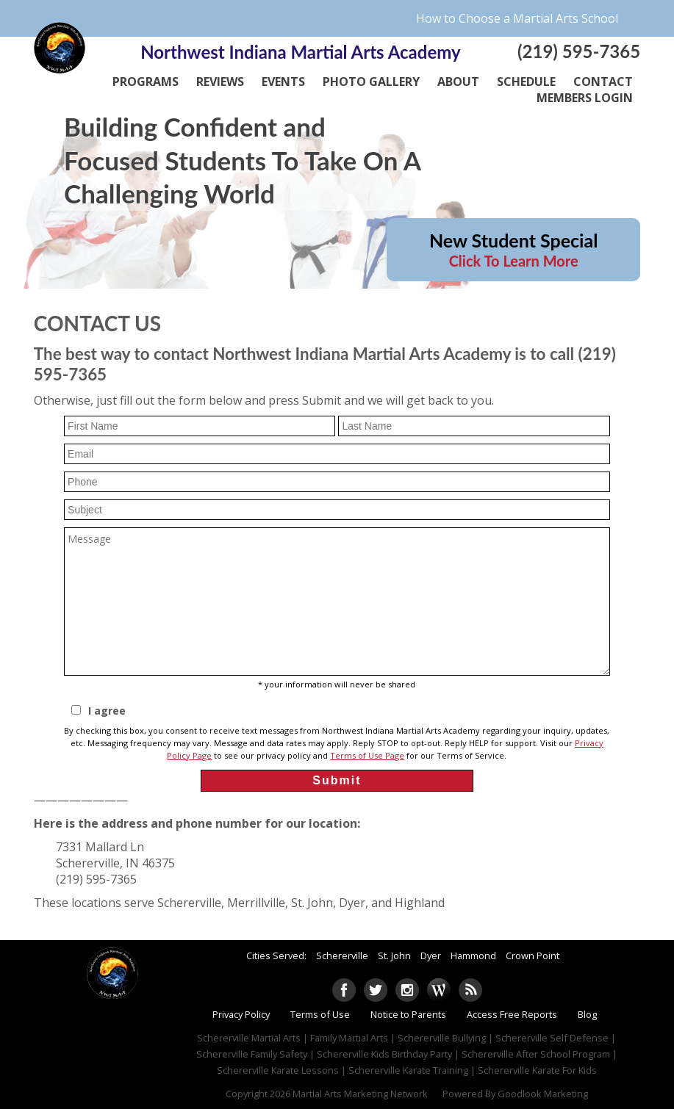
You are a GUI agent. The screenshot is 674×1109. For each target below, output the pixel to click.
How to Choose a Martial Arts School (517, 18)
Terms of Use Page (367, 755)
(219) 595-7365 (578, 51)
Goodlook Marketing (543, 1093)
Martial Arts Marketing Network (360, 1093)
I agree (107, 711)
